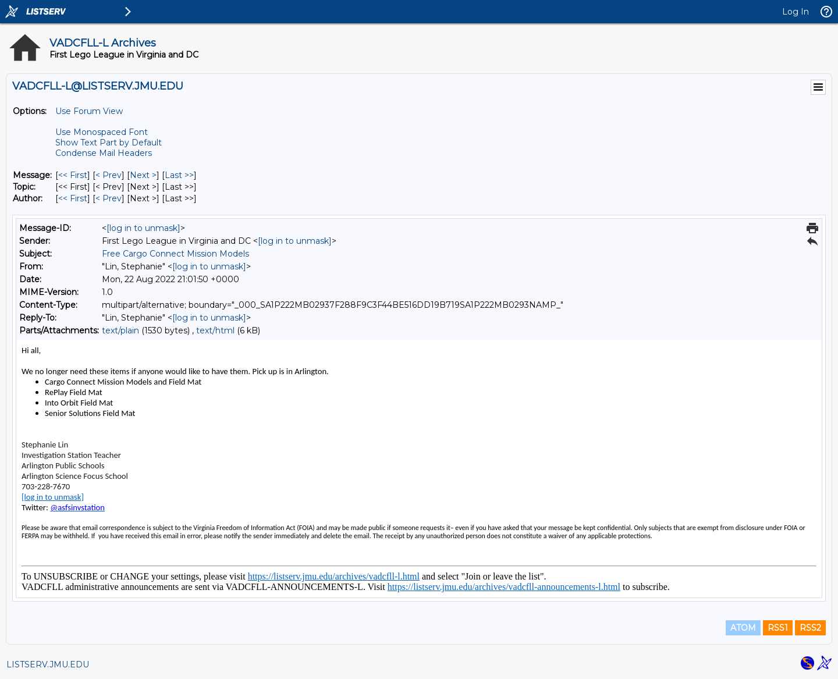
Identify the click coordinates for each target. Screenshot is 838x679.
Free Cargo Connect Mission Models (175, 253)
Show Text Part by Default (108, 142)
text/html (215, 330)
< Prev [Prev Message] (108, 175)
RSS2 (810, 628)
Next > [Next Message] (143, 175)
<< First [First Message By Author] (72, 198)
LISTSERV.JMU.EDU (47, 664)
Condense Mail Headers (103, 153)
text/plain (120, 330)
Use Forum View (89, 111)
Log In (795, 11)
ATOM (743, 628)
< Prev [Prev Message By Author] (108, 198)
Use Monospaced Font (101, 132)
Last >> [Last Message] (179, 175)
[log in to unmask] (143, 228)
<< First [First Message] (72, 175)
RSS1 (778, 628)
